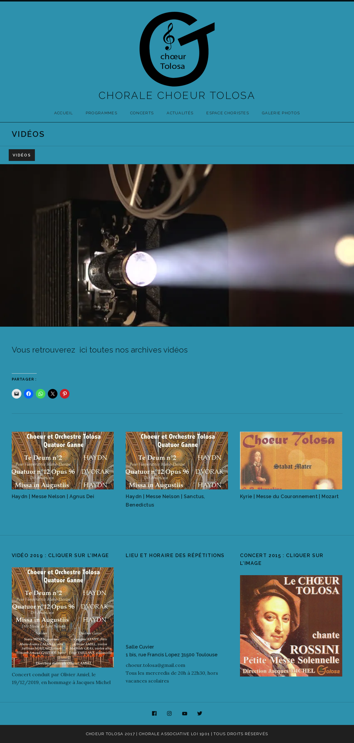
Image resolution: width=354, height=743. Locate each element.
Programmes (101, 113)
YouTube (184, 713)
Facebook (154, 713)
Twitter (200, 713)
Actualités (180, 113)
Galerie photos (281, 113)
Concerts (142, 113)
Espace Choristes (227, 113)
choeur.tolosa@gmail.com (155, 665)
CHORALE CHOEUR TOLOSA (177, 95)
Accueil (63, 113)
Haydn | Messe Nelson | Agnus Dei (53, 496)
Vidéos (22, 155)
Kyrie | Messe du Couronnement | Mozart (289, 496)
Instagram (169, 713)
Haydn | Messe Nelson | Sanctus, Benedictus (165, 501)
